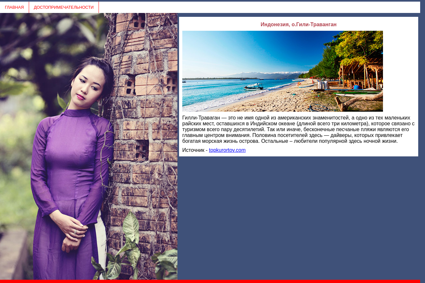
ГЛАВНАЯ (14, 7)
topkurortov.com (227, 150)
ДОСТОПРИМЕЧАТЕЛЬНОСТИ (64, 7)
